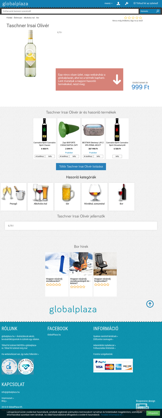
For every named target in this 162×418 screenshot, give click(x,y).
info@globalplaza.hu (11, 392)
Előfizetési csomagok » (103, 339)
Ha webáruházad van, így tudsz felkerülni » (20, 354)
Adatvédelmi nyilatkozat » (104, 345)
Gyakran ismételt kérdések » (105, 336)
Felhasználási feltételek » (104, 348)
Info (50, 156)
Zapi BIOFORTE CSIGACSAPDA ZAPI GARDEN (69, 144)
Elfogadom (153, 413)
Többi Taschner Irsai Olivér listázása (81, 166)
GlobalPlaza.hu (54, 334)
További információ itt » (112, 414)
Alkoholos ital (29, 18)
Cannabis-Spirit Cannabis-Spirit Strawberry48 (117, 144)
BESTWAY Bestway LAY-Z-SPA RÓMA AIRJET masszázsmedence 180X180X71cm (93, 144)
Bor (37, 18)
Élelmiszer (18, 18)
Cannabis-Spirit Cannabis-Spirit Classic (45, 144)
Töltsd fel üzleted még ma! (15, 348)
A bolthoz (40, 156)
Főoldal (9, 18)
